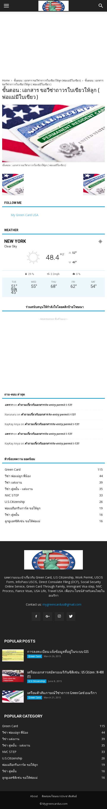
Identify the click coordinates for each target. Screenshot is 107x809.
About (34, 796)
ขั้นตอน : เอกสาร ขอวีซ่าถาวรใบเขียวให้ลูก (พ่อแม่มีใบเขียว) (47, 80)
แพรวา (9, 405)
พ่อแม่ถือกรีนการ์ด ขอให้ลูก (22, 508)
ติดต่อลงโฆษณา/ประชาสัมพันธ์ (59, 796)
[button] (101, 6)
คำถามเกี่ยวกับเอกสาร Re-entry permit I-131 (44, 405)
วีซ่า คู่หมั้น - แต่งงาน (19, 489)
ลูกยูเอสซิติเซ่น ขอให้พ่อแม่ (22, 521)
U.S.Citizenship (15, 502)
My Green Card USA (24, 215)
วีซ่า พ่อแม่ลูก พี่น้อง (18, 476)
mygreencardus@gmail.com (61, 604)
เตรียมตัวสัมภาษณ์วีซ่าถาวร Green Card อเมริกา (62, 693)
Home (6, 80)
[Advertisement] (53, 44)
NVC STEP (12, 495)
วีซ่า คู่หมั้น (12, 515)
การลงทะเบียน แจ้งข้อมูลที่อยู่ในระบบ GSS (58, 651)
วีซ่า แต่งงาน (13, 482)
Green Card (12, 469)
